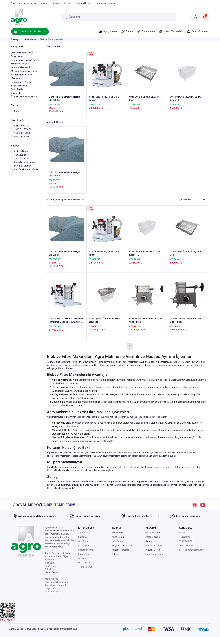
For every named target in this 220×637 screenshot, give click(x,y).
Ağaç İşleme (84, 532)
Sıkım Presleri (17, 89)
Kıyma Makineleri (19, 63)
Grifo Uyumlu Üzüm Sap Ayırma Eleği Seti (104, 320)
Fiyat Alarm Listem (154, 554)
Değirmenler (17, 56)
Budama (82, 537)
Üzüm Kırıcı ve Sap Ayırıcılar (24, 96)
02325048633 (186, 541)
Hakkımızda (184, 537)
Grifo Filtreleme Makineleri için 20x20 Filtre (64, 98)
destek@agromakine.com (191, 550)
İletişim (182, 532)
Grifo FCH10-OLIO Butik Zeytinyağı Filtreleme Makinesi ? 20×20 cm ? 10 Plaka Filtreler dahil (66, 320)
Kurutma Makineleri (20, 67)
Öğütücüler (16, 93)
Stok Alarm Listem (154, 545)
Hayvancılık (83, 554)
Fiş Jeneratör (51, 566)
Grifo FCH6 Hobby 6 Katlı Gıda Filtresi (104, 98)
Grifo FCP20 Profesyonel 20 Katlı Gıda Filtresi (145, 320)
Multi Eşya (49, 563)
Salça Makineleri (19, 85)
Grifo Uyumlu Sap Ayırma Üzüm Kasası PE (185, 98)
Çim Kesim (83, 541)
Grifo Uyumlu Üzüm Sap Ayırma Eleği (145, 98)
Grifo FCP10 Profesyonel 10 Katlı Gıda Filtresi (185, 320)
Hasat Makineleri (86, 550)
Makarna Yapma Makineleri (24, 71)
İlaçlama (82, 558)
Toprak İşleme (85, 567)
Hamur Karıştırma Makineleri (24, 60)
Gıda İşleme (84, 545)
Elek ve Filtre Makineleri (22, 52)
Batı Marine (50, 569)
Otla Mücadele (85, 562)
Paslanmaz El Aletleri (21, 82)
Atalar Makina (51, 572)
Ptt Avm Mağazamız (55, 591)
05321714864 (186, 545)
